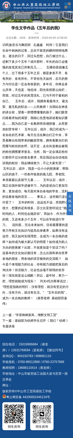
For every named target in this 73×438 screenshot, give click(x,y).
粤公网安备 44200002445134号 (26, 397)
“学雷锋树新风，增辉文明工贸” (36, 315)
